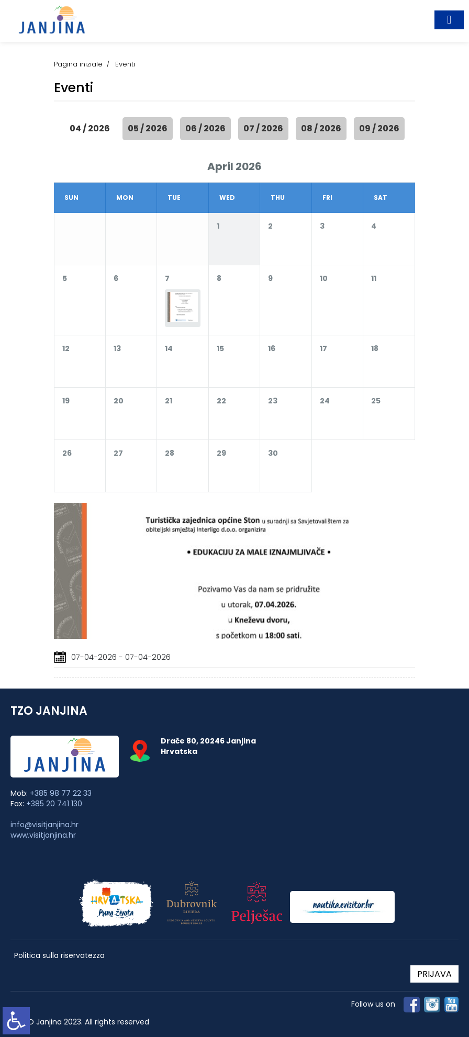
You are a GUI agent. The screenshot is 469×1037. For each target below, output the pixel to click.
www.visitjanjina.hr (43, 835)
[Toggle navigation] (449, 19)
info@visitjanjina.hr (44, 824)
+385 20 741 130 (54, 803)
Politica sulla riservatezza (59, 955)
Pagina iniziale (78, 64)
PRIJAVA (434, 974)
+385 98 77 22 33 (61, 793)
